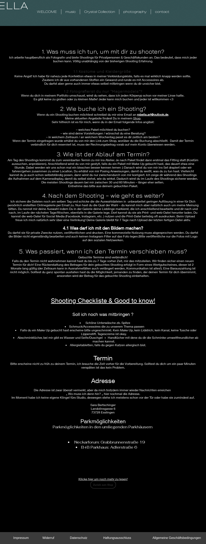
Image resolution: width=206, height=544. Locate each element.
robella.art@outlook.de (152, 114)
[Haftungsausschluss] (117, 538)
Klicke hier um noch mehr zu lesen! (103, 479)
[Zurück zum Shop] (103, 485)
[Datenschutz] (78, 538)
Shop (136, 118)
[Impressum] (21, 538)
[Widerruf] (48, 538)
